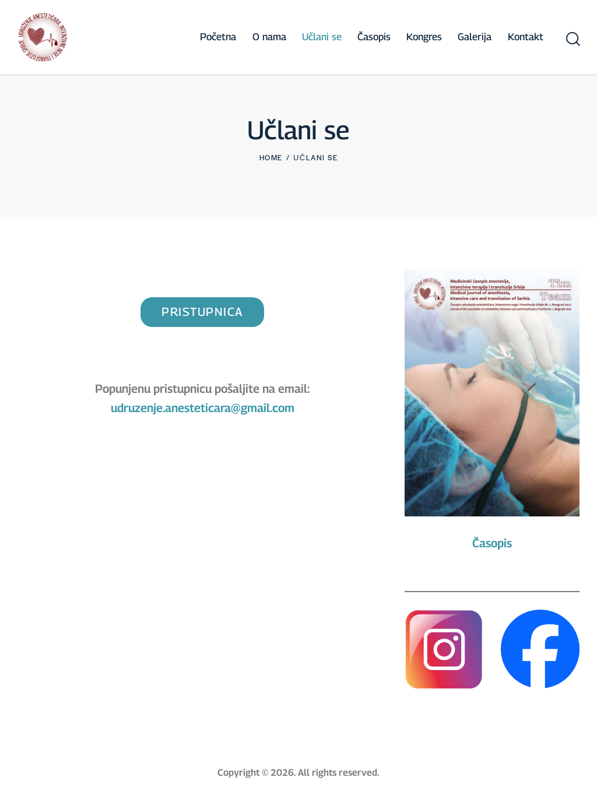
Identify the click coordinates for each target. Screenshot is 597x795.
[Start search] (572, 39)
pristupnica (202, 312)
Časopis (492, 543)
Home (271, 157)
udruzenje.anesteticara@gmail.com (202, 408)
